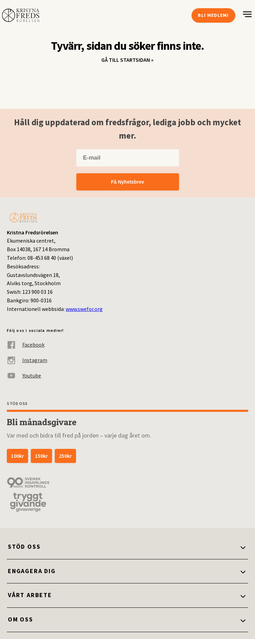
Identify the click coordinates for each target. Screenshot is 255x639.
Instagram (27, 360)
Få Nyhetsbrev (127, 182)
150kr (41, 455)
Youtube (24, 375)
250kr (65, 455)
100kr (17, 455)
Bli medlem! (213, 15)
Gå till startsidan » (127, 59)
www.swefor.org (84, 308)
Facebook (25, 344)
